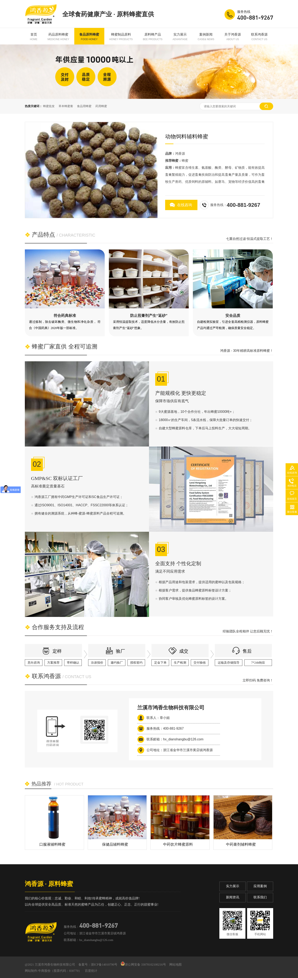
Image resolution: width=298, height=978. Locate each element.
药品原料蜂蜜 (58, 37)
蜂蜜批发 (49, 106)
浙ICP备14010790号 (104, 964)
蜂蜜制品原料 (121, 37)
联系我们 (260, 897)
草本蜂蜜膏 (66, 106)
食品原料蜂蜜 (89, 37)
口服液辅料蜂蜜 (52, 844)
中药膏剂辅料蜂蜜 (241, 844)
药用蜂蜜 (101, 106)
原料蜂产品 (152, 37)
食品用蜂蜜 (84, 106)
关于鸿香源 (232, 37)
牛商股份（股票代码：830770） (60, 970)
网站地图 (175, 964)
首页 (33, 37)
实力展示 (180, 37)
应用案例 (260, 886)
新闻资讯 (232, 897)
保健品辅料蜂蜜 (115, 844)
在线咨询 (184, 205)
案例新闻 (206, 37)
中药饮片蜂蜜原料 (178, 844)
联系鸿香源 (259, 37)
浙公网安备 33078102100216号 (143, 964)
